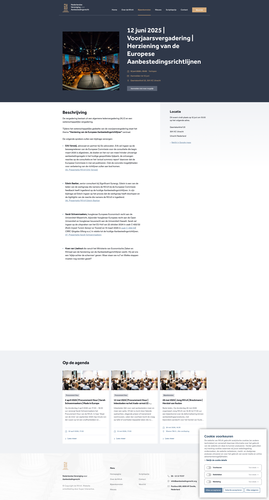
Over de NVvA (116, 479)
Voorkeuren (214, 467)
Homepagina (115, 474)
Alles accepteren (213, 490)
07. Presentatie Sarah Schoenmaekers (83, 235)
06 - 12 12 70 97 (177, 476)
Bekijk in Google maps (181, 143)
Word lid (142, 484)
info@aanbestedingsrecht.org (184, 481)
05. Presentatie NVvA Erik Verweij (81, 170)
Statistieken (214, 474)
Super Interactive (86, 489)
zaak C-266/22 (128, 228)
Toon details (254, 468)
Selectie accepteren (233, 490)
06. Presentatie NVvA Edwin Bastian (82, 201)
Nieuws (113, 490)
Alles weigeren (252, 490)
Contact (142, 479)
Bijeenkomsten (116, 484)
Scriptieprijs (144, 474)
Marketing (213, 481)
